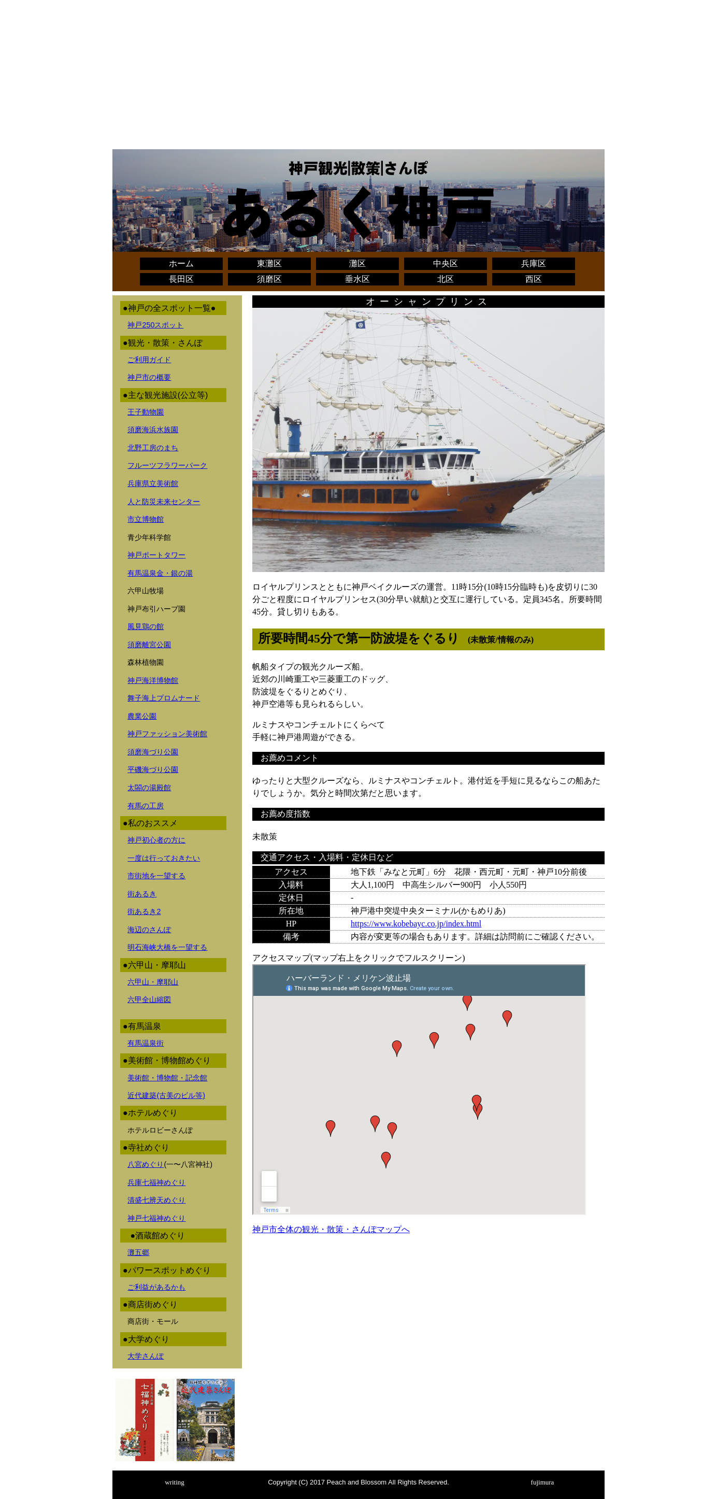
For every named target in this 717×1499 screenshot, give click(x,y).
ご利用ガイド (149, 359)
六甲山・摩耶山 (152, 982)
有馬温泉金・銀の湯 (160, 573)
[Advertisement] (358, 76)
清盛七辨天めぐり (156, 1200)
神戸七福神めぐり (156, 1218)
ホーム (181, 263)
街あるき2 (144, 911)
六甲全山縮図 (149, 999)
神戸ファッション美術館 (167, 734)
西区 (533, 279)
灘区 (357, 263)
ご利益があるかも (156, 1287)
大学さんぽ (145, 1356)
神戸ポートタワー (156, 555)
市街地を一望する (156, 876)
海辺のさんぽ (149, 929)
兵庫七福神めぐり (156, 1182)
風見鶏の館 (145, 626)
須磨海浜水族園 (152, 429)
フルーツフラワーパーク (167, 465)
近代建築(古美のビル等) (166, 1095)
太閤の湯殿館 (149, 787)
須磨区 (269, 279)
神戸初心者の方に (156, 840)
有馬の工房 (145, 806)
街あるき (141, 894)
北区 (445, 279)
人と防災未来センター (163, 501)
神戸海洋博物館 (152, 680)
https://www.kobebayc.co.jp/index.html (416, 923)
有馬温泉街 (145, 1043)
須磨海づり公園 (152, 752)
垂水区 (357, 279)
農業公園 (141, 716)
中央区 (445, 263)
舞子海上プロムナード (163, 698)
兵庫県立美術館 (152, 483)
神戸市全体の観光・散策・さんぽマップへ (331, 1229)
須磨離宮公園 (149, 644)
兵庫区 (533, 263)
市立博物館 (145, 519)
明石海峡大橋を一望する (167, 947)
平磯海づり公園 (152, 769)
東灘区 (269, 263)
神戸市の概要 (149, 377)
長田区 (181, 279)
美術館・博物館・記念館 (167, 1078)
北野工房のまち (152, 448)
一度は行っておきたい (163, 858)
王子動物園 (145, 412)
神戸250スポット (155, 325)
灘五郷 (138, 1252)
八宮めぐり (145, 1164)
